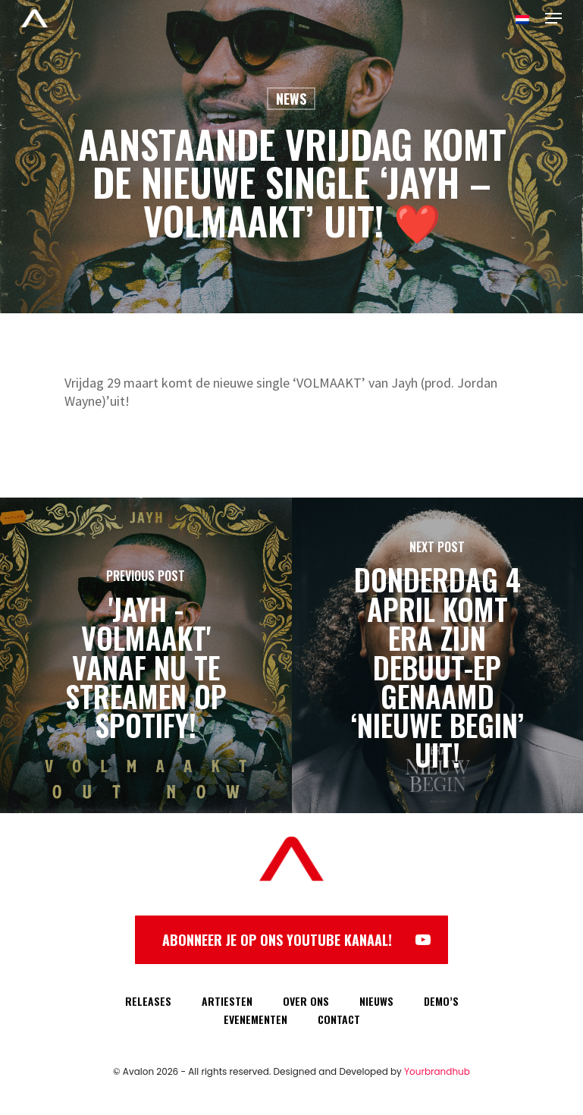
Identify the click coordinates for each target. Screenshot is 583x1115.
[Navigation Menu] (553, 18)
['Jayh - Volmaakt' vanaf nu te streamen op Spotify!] (146, 655)
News (291, 98)
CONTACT (339, 1019)
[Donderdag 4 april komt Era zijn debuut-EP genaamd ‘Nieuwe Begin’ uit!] (438, 655)
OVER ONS (306, 1001)
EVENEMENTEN (255, 1019)
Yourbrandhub (437, 1071)
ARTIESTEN (227, 1001)
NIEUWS (376, 1001)
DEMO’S (441, 1001)
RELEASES (148, 1001)
